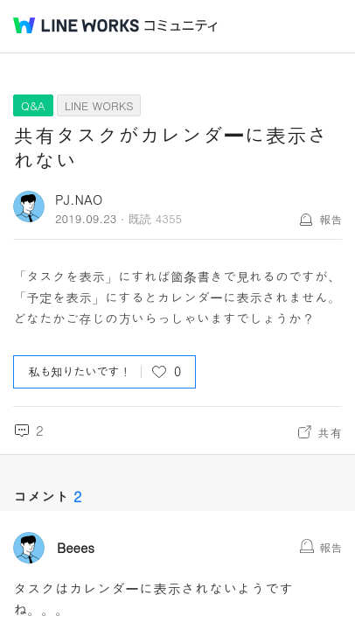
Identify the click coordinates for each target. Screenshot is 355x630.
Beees (75, 547)
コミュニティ (181, 25)
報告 (330, 219)
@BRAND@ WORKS (76, 25)
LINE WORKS (99, 105)
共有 (329, 432)
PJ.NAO (78, 199)
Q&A (33, 105)
